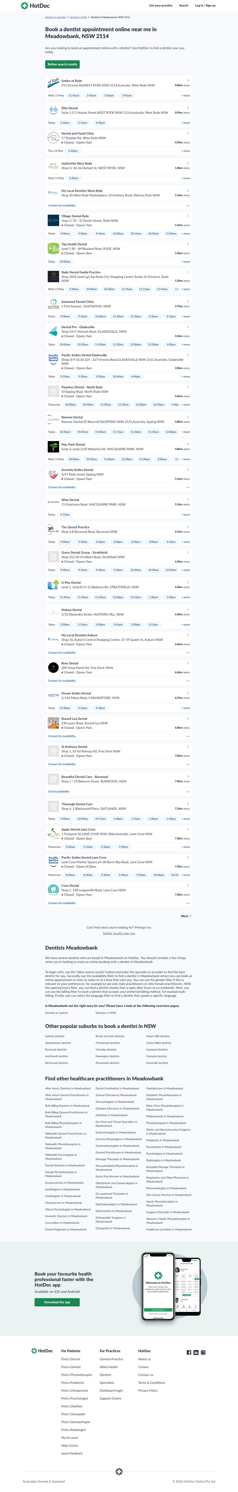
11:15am (118, 432)
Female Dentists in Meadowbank (65, 1165)
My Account (69, 1437)
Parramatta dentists (107, 1063)
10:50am (171, 570)
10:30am (153, 233)
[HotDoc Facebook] (188, 1352)
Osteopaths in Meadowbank (113, 1228)
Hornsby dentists (106, 1049)
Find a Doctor (70, 1359)
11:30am (118, 344)
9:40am (123, 875)
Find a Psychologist (74, 1398)
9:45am (100, 233)
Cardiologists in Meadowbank (63, 1196)
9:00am (65, 233)
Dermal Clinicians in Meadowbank (116, 1095)
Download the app (57, 1302)
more (185, 95)
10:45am (82, 432)
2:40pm (73, 151)
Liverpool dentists (157, 1049)
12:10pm (135, 597)
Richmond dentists (56, 1063)
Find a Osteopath (73, 1414)
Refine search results (62, 64)
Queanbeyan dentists (58, 1043)
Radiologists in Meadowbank (163, 1160)
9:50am (141, 875)
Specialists (107, 1382)
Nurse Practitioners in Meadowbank (117, 1176)
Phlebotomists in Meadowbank (165, 1116)
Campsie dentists (156, 1056)
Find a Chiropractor (74, 1390)
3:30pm (109, 95)
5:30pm (100, 708)
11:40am (82, 597)
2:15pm (82, 624)
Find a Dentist (71, 1367)
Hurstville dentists (157, 1063)
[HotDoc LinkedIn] (196, 1352)
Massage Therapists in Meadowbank (117, 1159)
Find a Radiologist (73, 1430)
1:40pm (171, 597)
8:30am (70, 875)
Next (184, 916)
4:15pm (82, 123)
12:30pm (135, 316)
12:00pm (135, 344)
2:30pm (100, 542)
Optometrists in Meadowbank (114, 1211)
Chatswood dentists (108, 1043)
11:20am (118, 316)
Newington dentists (107, 1056)
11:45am (74, 95)
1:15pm (135, 819)
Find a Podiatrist (72, 1382)
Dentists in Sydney (56, 1013)
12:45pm (162, 289)
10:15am (135, 233)
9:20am (82, 376)
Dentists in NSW (78, 17)
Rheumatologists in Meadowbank (166, 1188)
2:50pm (135, 542)
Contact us (145, 1375)
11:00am (171, 233)
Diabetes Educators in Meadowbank (117, 1108)
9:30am (82, 233)
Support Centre (110, 1398)
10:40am (118, 376)
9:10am (65, 376)
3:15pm (65, 514)
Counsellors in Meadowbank (62, 1223)
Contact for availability (119, 205)
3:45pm (127, 95)
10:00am (118, 233)
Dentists (105, 1375)
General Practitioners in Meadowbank (118, 1152)
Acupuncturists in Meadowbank (64, 1183)
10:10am (176, 875)
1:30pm (153, 597)
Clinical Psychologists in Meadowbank (68, 1209)
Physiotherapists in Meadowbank (166, 1123)
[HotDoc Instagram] (203, 1352)
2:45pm (91, 95)
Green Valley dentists (158, 1043)
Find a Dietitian (71, 1406)
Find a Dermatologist (75, 1422)
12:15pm (144, 289)
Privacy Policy (148, 1390)
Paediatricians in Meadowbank (164, 1088)
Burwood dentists (56, 1049)
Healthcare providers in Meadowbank (169, 1229)
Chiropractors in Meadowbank (63, 1203)
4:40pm (135, 376)
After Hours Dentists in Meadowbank (68, 1088)
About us (144, 1359)
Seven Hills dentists (158, 1036)
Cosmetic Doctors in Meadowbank (66, 1216)
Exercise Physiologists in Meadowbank (119, 1139)
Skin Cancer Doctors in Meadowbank (168, 1195)
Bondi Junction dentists (110, 1036)
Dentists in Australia (55, 17)
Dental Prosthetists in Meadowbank (117, 1088)
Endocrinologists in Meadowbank (116, 1132)
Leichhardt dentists (56, 1056)
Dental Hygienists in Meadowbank (66, 1229)
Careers (143, 1367)
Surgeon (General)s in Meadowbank (167, 1212)
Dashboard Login (111, 1390)
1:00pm (171, 344)
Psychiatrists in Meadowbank (163, 1147)
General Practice (111, 1359)
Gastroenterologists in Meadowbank (117, 1146)
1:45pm (171, 819)
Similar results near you (119, 933)
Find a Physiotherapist (76, 1375)
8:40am (88, 875)
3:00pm (153, 542)
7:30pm (123, 847)
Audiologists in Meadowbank (62, 1189)
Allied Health (109, 1367)
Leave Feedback (72, 1453)
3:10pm (171, 316)
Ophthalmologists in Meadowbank (116, 1204)
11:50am (100, 597)
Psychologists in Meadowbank (164, 1153)
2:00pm (162, 459)
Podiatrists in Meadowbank (162, 1140)
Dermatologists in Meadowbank (115, 1102)
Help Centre (69, 1445)
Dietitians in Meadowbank (112, 1115)
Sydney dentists (54, 1036)
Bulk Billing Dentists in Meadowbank (67, 1106)
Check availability (119, 791)
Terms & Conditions (151, 1382)
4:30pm (100, 123)
